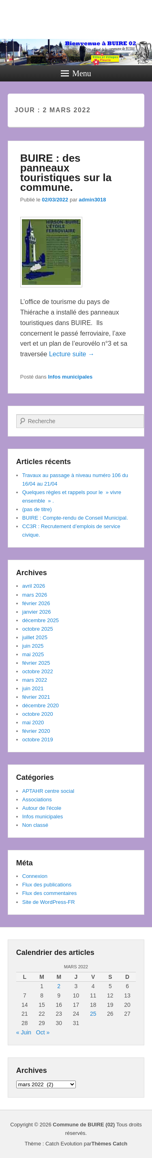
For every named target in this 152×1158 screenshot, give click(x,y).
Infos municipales (70, 377)
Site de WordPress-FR (48, 902)
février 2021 (36, 697)
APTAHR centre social (48, 791)
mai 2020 (33, 722)
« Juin (23, 1032)
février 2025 (36, 663)
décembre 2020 (40, 705)
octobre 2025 (37, 629)
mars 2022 (34, 680)
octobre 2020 (37, 714)
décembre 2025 (40, 620)
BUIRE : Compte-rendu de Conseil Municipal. (75, 518)
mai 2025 (33, 654)
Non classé (35, 825)
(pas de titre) (37, 509)
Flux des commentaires (49, 893)
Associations (37, 799)
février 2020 (36, 731)
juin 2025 (33, 646)
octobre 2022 (37, 671)
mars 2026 (34, 595)
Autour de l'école (41, 808)
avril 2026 (33, 586)
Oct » (42, 1032)
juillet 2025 (34, 637)
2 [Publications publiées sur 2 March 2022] (58, 986)
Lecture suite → (71, 354)
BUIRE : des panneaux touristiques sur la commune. (65, 172)
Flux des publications (46, 885)
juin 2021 (33, 688)
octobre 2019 (37, 739)
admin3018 (92, 200)
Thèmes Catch (109, 1144)
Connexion (34, 876)
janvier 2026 (36, 612)
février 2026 (36, 603)
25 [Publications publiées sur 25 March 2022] (93, 1013)
